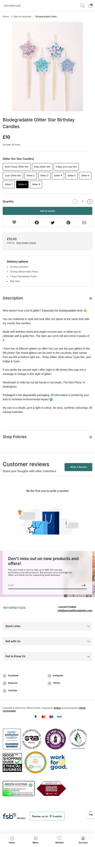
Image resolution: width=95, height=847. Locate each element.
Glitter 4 (58, 175)
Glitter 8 (22, 184)
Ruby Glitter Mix (42, 166)
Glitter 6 (85, 175)
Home (6, 16)
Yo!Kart (57, 708)
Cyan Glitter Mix (13, 175)
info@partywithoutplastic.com (75, 610)
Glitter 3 (44, 175)
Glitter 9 (36, 184)
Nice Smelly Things (26, 242)
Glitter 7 (9, 184)
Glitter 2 (31, 175)
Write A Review (78, 467)
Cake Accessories (22, 16)
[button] (82, 5)
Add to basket (47, 211)
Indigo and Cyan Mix (66, 166)
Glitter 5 (72, 175)
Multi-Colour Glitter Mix (17, 166)
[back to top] (91, 813)
